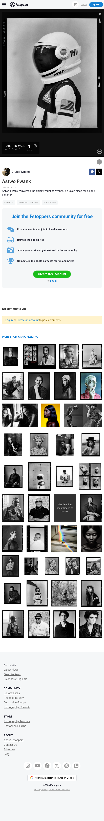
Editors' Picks (12, 693)
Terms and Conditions (59, 789)
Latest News (11, 669)
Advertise (9, 749)
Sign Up (96, 4)
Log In (84, 4)
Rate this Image (15, 146)
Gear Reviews (12, 674)
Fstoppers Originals (15, 679)
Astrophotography (28, 202)
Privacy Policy (41, 789)
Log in (53, 280)
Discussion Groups (15, 702)
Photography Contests (17, 707)
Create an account (28, 320)
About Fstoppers (13, 740)
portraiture (50, 202)
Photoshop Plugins (15, 726)
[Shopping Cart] (75, 4)
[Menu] (4, 4)
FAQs (7, 754)
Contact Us (10, 744)
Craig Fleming (21, 171)
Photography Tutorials (17, 721)
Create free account (52, 274)
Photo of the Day (14, 697)
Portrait (8, 202)
